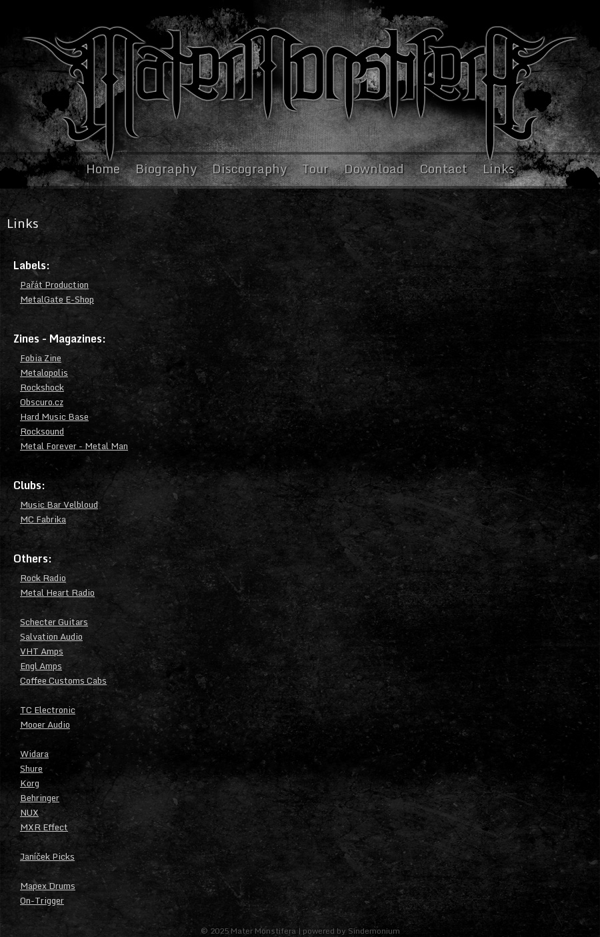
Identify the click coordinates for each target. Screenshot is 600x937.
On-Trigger (42, 900)
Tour (315, 169)
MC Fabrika (43, 519)
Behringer (39, 797)
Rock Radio (43, 577)
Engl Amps (41, 665)
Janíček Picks (47, 856)
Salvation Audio (51, 636)
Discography (249, 169)
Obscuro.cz (41, 402)
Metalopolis (44, 372)
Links (499, 169)
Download (374, 169)
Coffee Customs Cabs (63, 680)
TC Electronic (47, 709)
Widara (34, 753)
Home (103, 169)
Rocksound (42, 431)
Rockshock (42, 387)
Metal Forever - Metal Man (74, 446)
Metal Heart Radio (57, 592)
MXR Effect (44, 827)
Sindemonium (374, 930)
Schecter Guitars (54, 621)
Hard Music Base (54, 416)
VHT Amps (41, 651)
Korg (29, 783)
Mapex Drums (47, 885)
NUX (29, 812)
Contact (443, 169)
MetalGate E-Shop (57, 299)
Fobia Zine (40, 358)
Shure (31, 768)
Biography (166, 169)
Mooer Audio (45, 724)
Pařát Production (54, 284)
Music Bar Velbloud (59, 504)
